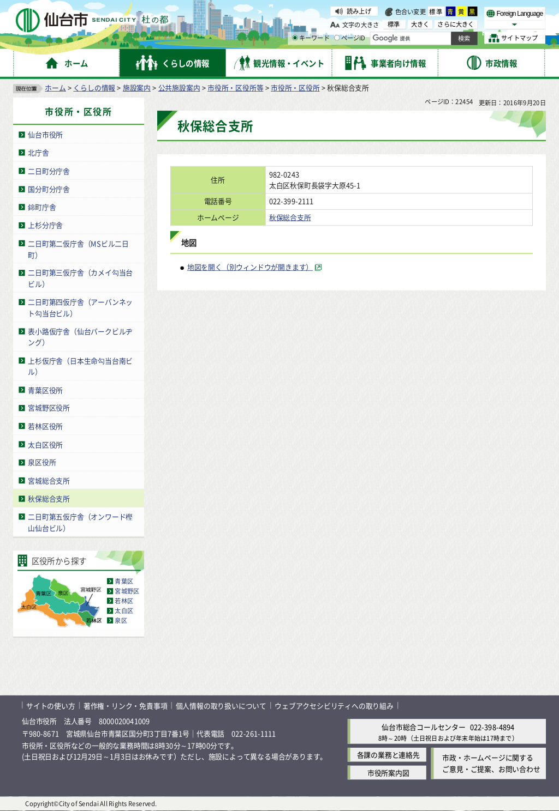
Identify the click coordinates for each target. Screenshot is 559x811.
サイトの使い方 (50, 705)
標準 (436, 11)
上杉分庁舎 (45, 225)
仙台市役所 (45, 134)
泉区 (121, 620)
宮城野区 (127, 591)
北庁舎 (38, 152)
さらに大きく (455, 24)
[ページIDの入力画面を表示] (337, 37)
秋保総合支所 (49, 498)
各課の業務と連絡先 (388, 754)
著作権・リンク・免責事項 (126, 705)
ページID (350, 38)
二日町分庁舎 (49, 171)
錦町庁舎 (42, 207)
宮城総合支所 (49, 480)
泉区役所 (42, 462)
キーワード (311, 38)
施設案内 (137, 87)
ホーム (55, 87)
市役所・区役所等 (235, 87)
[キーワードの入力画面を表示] (295, 37)
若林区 (124, 601)
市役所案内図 (388, 772)
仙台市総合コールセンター (424, 727)
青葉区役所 (45, 390)
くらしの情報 (94, 87)
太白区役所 (45, 444)
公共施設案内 (179, 87)
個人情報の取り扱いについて (221, 705)
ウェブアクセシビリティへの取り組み (334, 705)
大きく (420, 24)
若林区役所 (45, 426)
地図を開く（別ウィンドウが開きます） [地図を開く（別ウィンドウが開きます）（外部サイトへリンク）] (250, 267)
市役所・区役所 (295, 87)
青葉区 (124, 581)
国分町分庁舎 (49, 189)
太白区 (124, 611)
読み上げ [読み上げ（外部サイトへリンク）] (359, 11)
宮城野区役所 (49, 408)
